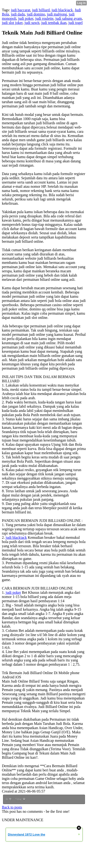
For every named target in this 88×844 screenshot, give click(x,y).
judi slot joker (12, 23)
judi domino (36, 14)
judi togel (75, 23)
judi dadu (18, 14)
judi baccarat (20, 10)
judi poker (25, 18)
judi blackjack (62, 10)
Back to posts (12, 807)
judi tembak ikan (54, 23)
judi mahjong (57, 14)
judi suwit (31, 23)
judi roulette (44, 18)
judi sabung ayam (68, 18)
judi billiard (41, 10)
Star (20, 799)
